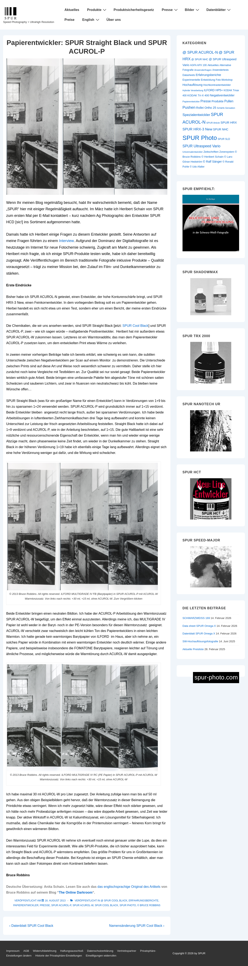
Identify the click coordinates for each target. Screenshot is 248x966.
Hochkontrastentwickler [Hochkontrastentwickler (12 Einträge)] (217, 84)
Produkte (97, 10)
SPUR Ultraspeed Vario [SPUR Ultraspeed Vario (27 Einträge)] (201, 146)
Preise (69, 19)
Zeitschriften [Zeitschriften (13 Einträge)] (211, 151)
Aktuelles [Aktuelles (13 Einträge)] (213, 65)
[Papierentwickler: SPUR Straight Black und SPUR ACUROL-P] (55, 900)
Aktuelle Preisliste (193, 649)
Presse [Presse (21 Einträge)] (205, 101)
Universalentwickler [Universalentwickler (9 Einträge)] (192, 152)
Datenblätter (219, 10)
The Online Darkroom (75, 892)
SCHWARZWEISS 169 (196, 618)
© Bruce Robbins (149, 905)
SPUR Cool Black (135, 325)
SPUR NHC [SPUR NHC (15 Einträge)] (220, 129)
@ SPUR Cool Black (114, 900)
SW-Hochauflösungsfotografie (200, 641)
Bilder (192, 10)
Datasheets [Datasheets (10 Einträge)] (188, 75)
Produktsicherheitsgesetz (134, 10)
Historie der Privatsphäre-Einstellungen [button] (58, 955)
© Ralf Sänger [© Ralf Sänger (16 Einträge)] (212, 161)
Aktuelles (72, 10)
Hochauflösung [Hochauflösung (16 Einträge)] (192, 84)
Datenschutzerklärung (100, 950)
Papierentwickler (25, 905)
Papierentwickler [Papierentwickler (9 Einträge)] (191, 101)
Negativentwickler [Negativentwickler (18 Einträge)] (222, 95)
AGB (26, 950)
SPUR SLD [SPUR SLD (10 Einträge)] (224, 139)
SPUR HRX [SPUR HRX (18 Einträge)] (228, 122)
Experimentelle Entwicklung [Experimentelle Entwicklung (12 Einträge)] (198, 79)
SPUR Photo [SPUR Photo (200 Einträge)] (199, 137)
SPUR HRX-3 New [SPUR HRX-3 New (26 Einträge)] (197, 129)
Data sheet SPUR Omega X (199, 625)
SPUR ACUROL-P (61, 905)
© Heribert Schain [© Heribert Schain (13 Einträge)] (212, 156)
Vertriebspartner (126, 950)
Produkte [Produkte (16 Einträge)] (218, 101)
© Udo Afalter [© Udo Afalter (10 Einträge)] (197, 166)
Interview (66, 241)
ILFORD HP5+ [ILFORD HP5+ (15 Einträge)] (213, 90)
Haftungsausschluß (71, 950)
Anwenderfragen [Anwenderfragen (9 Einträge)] (203, 70)
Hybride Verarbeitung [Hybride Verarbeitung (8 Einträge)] (192, 90)
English (91, 19)
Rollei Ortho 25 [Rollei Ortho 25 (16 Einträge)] (206, 107)
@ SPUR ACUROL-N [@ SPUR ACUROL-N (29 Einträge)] (200, 52)
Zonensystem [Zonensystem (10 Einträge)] (226, 151)
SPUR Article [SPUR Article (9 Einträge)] (213, 123)
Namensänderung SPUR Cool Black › (136, 925)
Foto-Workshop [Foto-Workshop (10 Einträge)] (224, 79)
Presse (170, 10)
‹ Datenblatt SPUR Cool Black (31, 925)
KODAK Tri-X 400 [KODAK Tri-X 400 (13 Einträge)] (198, 95)
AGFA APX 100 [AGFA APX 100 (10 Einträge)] (198, 65)
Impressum (12, 950)
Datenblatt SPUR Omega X (198, 633)
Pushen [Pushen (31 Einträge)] (188, 107)
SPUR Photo (128, 905)
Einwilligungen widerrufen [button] (101, 955)
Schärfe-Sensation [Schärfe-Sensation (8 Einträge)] (226, 108)
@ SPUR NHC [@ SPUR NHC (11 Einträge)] (199, 59)
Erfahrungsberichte (143, 900)
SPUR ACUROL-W (83, 905)
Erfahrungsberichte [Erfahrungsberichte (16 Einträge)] (208, 75)
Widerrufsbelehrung (44, 950)
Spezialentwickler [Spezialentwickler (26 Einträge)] (196, 115)
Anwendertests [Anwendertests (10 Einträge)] (220, 69)
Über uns (114, 19)
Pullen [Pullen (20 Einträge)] (228, 101)
